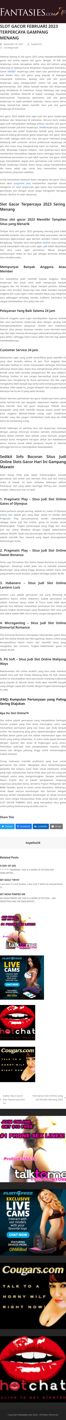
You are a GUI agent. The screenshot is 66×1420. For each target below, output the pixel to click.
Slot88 (42, 127)
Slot (10, 514)
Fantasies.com (25, 1414)
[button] (64, 11)
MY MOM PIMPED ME (12, 894)
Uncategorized (11, 47)
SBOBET (11, 71)
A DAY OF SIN (8, 865)
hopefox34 (36, 44)
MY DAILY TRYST (9, 880)
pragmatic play (22, 183)
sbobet (46, 242)
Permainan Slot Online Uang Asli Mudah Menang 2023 (48, 1097)
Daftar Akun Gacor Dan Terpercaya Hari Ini (12, 1099)
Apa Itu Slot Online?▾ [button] (14, 713)
